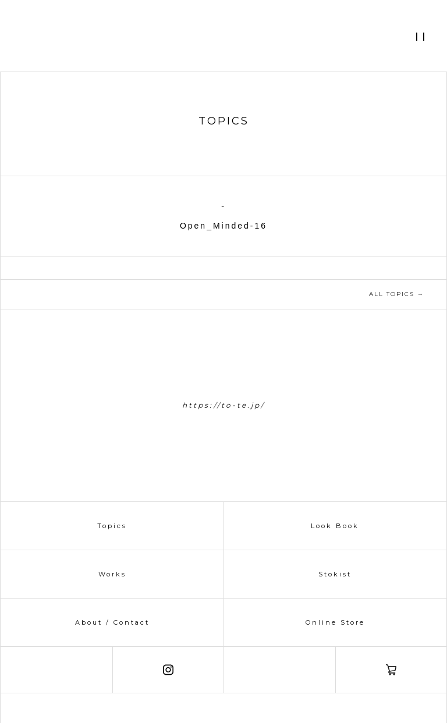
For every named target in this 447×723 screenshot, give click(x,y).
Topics (112, 526)
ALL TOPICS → (396, 294)
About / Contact (112, 622)
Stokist (335, 574)
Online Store (335, 622)
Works (112, 574)
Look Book (335, 526)
